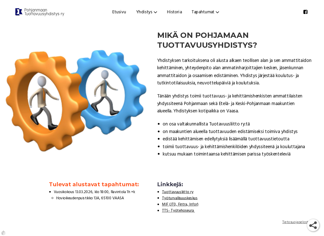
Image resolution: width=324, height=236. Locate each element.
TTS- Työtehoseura (178, 211)
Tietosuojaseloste (296, 222)
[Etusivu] (40, 12)
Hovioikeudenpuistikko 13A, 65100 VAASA (90, 198)
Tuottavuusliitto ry (177, 192)
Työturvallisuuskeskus (180, 198)
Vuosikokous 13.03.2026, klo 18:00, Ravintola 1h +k (94, 192)
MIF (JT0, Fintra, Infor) (180, 204)
